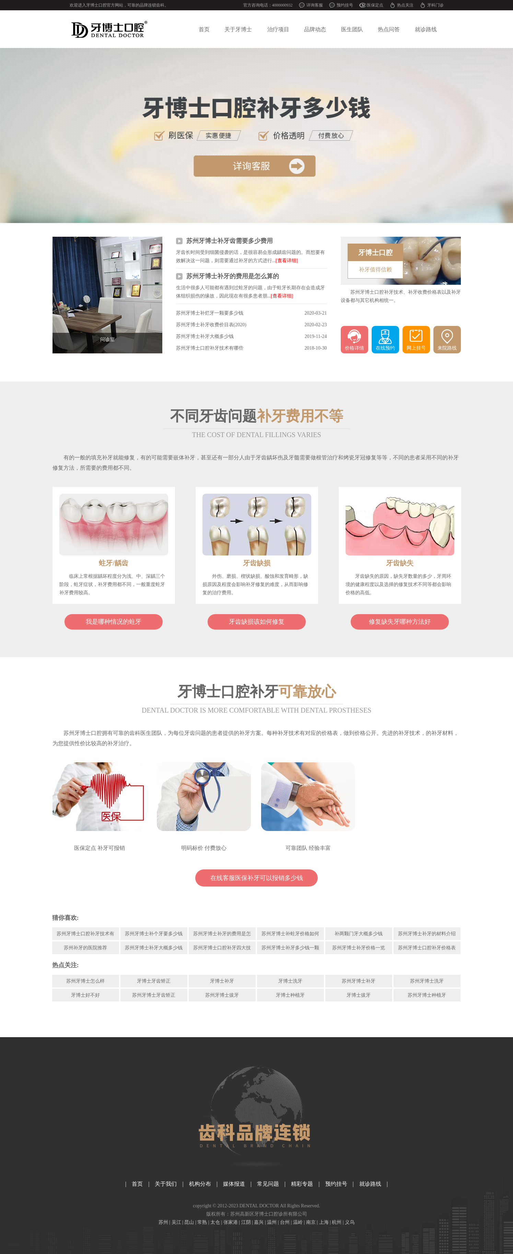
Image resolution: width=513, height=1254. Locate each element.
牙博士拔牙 (359, 995)
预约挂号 (345, 5)
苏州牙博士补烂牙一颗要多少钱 (209, 313)
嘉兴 (259, 1222)
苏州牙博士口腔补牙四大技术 (222, 949)
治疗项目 (278, 29)
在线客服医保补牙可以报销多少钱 (256, 878)
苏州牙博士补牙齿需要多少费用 (229, 240)
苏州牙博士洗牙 (427, 981)
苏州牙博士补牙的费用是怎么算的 (232, 276)
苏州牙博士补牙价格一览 (358, 947)
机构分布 (200, 1184)
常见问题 (268, 1184)
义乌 (349, 1222)
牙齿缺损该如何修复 (256, 621)
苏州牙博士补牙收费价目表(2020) (211, 324)
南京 (311, 1222)
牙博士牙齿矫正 (154, 981)
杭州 (336, 1222)
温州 (272, 1222)
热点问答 (389, 29)
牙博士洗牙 (290, 981)
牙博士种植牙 (290, 995)
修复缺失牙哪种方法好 (400, 621)
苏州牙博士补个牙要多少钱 (154, 933)
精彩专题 (302, 1184)
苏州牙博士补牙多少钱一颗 (290, 947)
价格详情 (354, 348)
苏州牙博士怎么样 (85, 981)
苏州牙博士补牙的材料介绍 (427, 933)
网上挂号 (416, 348)
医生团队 (352, 29)
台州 (285, 1222)
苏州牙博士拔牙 (222, 995)
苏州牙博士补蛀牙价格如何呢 (290, 935)
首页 (204, 29)
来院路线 (447, 348)
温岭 (298, 1222)
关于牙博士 (238, 29)
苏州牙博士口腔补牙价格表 (427, 947)
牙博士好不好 (85, 995)
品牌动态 (315, 29)
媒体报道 (234, 1184)
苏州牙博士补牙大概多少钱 (205, 336)
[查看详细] (287, 260)
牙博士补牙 (222, 981)
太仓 (215, 1222)
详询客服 (314, 5)
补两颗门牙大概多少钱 (359, 933)
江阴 (246, 1222)
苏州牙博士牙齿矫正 (153, 995)
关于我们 (166, 1184)
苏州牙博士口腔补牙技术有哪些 (209, 348)
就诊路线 (426, 29)
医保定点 (375, 5)
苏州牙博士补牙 (358, 981)
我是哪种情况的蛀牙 (113, 621)
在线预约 (385, 348)
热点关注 (405, 5)
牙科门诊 (435, 5)
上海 (324, 1222)
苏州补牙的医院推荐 (85, 947)
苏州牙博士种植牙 (427, 995)
